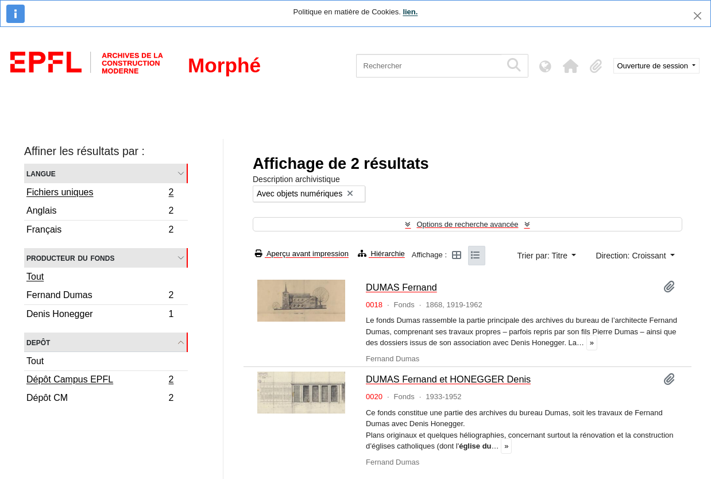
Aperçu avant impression (302, 253)
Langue (41, 173)
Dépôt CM (100, 399)
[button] (571, 66)
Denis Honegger (100, 315)
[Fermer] (697, 16)
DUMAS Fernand (401, 287)
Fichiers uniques (100, 194)
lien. (410, 11)
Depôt (38, 342)
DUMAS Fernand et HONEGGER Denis (448, 379)
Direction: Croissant (632, 255)
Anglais (100, 212)
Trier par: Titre (543, 255)
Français (100, 231)
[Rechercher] (428, 66)
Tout (35, 276)
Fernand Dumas (100, 296)
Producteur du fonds (70, 257)
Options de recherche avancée (467, 224)
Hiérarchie (381, 253)
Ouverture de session (653, 65)
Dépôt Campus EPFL (100, 381)
